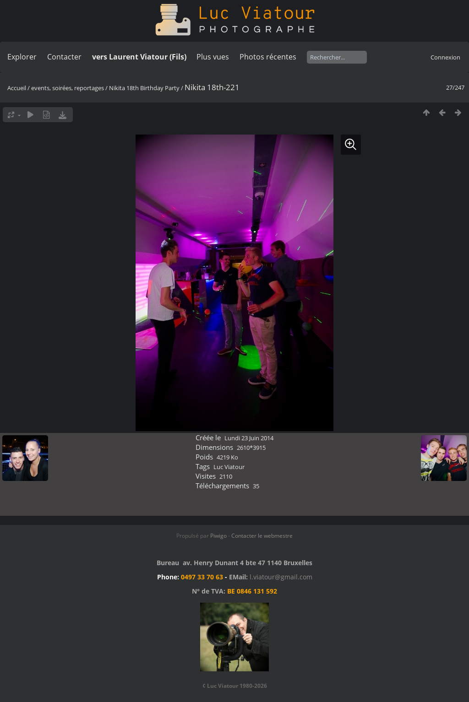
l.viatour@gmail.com (281, 576)
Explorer (22, 57)
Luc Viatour (229, 467)
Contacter (64, 57)
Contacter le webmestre (262, 536)
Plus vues (212, 57)
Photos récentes (268, 57)
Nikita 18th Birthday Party (144, 88)
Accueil (16, 88)
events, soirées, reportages (68, 88)
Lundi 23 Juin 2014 (248, 438)
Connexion (445, 57)
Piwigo (218, 536)
